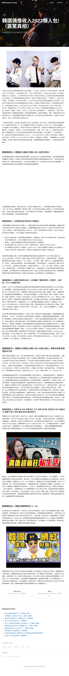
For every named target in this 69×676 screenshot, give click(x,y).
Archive (60, 2)
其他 (28, 647)
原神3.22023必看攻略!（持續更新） (16, 635)
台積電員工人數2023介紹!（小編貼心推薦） (19, 616)
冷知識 (10, 647)
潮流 (4, 15)
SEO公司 (17, 656)
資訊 (4, 647)
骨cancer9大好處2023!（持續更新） (16, 621)
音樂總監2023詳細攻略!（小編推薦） (17, 630)
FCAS (3, 656)
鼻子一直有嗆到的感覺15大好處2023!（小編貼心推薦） (22, 623)
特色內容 (16, 647)
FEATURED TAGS (7, 643)
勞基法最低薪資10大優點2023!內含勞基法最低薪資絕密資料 (24, 633)
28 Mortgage (10, 656)
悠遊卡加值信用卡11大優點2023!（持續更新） (19, 618)
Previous (17, 592)
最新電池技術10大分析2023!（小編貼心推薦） (19, 628)
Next (50, 594)
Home (51, 2)
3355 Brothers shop (9, 3)
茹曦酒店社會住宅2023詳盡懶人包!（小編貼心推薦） (22, 626)
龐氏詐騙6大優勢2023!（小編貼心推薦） (18, 613)
